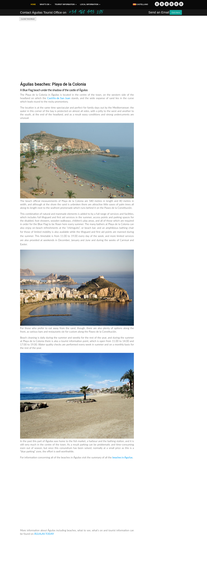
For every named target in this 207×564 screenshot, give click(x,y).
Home (33, 4)
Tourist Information (65, 4)
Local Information (89, 4)
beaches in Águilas (122, 457)
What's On (44, 4)
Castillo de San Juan (58, 98)
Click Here (176, 12)
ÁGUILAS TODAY (44, 533)
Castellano (140, 4)
